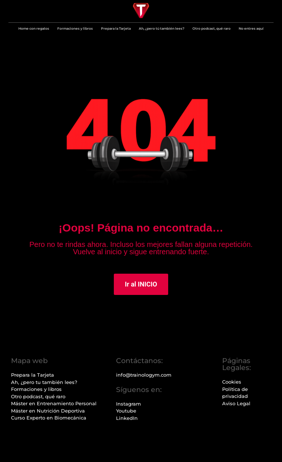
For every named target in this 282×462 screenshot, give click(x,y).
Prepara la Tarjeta (116, 28)
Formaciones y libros (75, 28)
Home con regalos (33, 28)
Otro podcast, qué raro (211, 28)
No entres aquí (251, 28)
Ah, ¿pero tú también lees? (161, 28)
